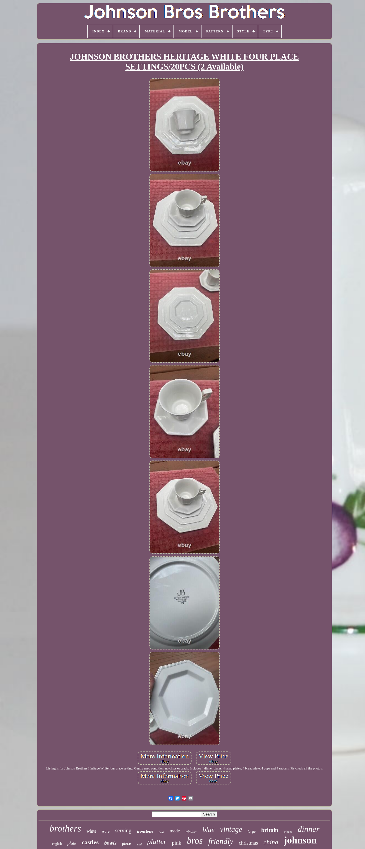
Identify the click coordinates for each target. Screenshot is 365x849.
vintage (231, 829)
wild (139, 844)
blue (209, 829)
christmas (248, 843)
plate (71, 843)
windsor (191, 831)
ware (105, 831)
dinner (308, 828)
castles (90, 842)
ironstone (145, 831)
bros (195, 841)
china (271, 842)
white (91, 831)
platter (156, 842)
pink (176, 843)
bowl (161, 832)
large (251, 831)
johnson (300, 840)
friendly (220, 841)
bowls (110, 843)
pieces (288, 831)
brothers (65, 828)
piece (126, 843)
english (57, 844)
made (175, 830)
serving (123, 830)
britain (269, 830)
